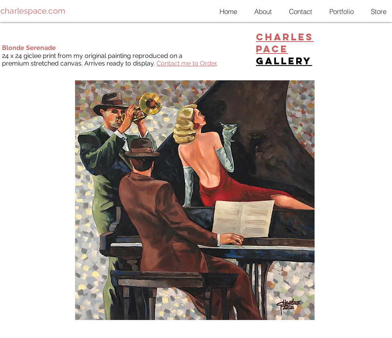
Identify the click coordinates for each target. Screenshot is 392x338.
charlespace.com (32, 11)
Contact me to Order (186, 63)
